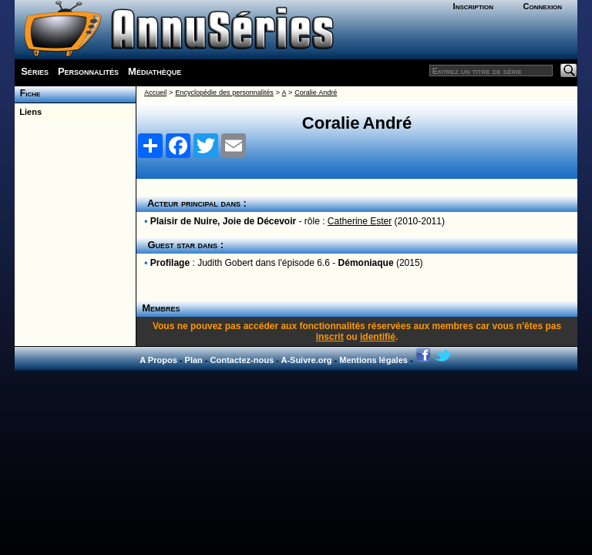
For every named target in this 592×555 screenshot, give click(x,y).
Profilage (170, 262)
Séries (35, 71)
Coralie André (315, 92)
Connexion (542, 6)
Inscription (473, 6)
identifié (377, 336)
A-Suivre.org (306, 360)
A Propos (158, 360)
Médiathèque (154, 71)
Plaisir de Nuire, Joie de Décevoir (223, 221)
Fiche (27, 93)
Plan (194, 360)
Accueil (155, 92)
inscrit (330, 336)
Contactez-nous (242, 360)
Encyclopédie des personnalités (224, 92)
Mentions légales (373, 360)
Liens (28, 111)
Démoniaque (366, 262)
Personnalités (88, 71)
